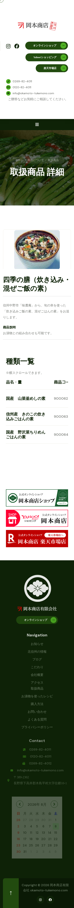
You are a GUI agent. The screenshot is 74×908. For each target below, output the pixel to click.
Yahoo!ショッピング (49, 57)
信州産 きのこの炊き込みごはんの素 (25, 416)
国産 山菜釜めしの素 (25, 398)
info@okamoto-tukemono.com (33, 93)
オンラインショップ (49, 46)
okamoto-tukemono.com (49, 890)
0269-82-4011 (22, 81)
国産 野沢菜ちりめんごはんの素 (25, 435)
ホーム (19, 160)
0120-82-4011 (22, 87)
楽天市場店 (55, 68)
